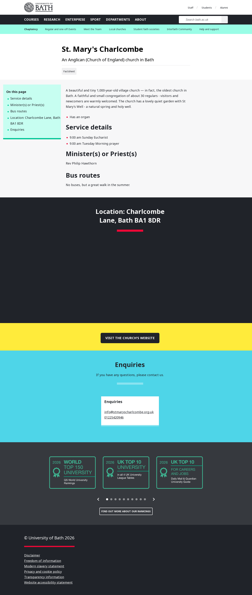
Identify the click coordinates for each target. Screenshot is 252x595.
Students (207, 7)
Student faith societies (146, 29)
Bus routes (18, 111)
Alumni (224, 7)
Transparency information (44, 577)
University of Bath (40, 7)
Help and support (209, 29)
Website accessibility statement (48, 582)
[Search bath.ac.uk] (200, 19)
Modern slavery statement (44, 566)
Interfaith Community (179, 29)
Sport (95, 19)
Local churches (117, 29)
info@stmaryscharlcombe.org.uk (129, 412)
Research (52, 19)
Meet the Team (93, 29)
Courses (31, 19)
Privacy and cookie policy (43, 571)
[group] (72, 472)
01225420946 (114, 417)
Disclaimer (32, 555)
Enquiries (17, 129)
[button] (98, 499)
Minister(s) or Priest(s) (27, 105)
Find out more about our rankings (126, 511)
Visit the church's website (130, 338)
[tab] (107, 499)
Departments (118, 19)
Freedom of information (42, 561)
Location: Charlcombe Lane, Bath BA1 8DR (35, 120)
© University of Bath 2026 (49, 538)
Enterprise (75, 19)
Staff (190, 7)
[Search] (224, 19)
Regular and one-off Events (60, 29)
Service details (21, 98)
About (140, 19)
